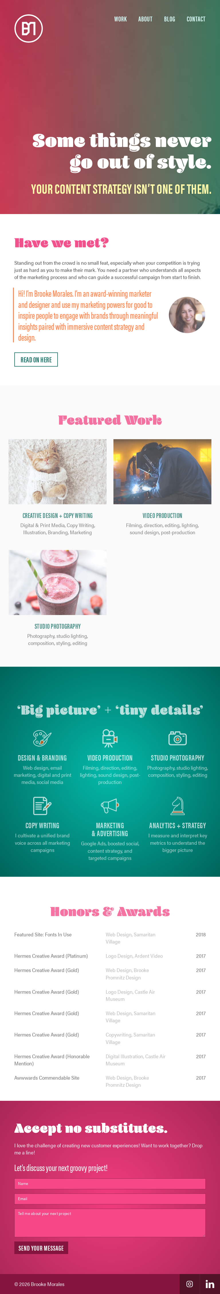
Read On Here (36, 362)
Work (120, 18)
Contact (196, 18)
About (145, 18)
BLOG (169, 18)
